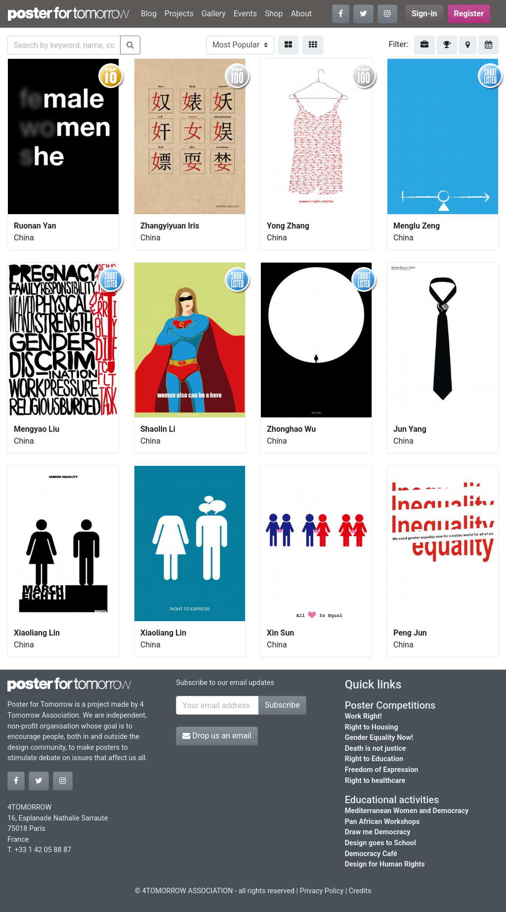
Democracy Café (371, 854)
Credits (360, 891)
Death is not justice (375, 748)
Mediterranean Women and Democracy (407, 811)
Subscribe (282, 705)
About (301, 13)
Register (469, 13)
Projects (179, 13)
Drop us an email (216, 735)
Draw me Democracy (378, 832)
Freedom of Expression (382, 770)
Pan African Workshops (382, 822)
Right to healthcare (375, 780)
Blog (149, 13)
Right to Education (374, 759)
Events (245, 13)
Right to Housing (371, 727)
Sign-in (424, 13)
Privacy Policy (322, 891)
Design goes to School (380, 843)
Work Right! (363, 716)
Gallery (214, 13)
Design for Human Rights (385, 864)
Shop (274, 13)
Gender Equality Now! (379, 737)
